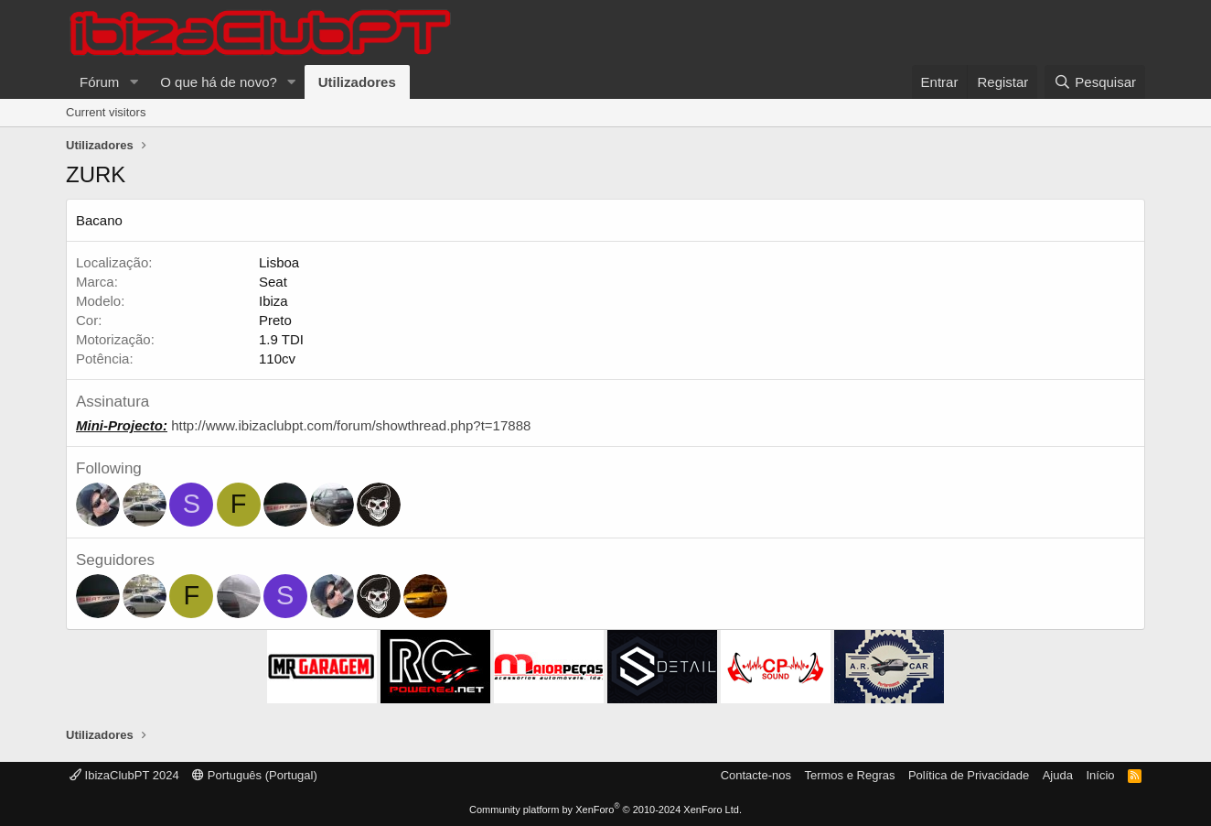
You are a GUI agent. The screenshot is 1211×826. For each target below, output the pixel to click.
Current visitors (105, 112)
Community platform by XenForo (605, 809)
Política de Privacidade (968, 775)
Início (1100, 775)
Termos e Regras (849, 775)
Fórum (99, 82)
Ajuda (1058, 775)
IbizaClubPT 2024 (124, 775)
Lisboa (279, 262)
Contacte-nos (756, 775)
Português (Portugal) (254, 775)
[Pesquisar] (1095, 82)
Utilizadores (357, 82)
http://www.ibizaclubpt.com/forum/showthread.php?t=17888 (350, 425)
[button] (133, 82)
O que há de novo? (218, 82)
